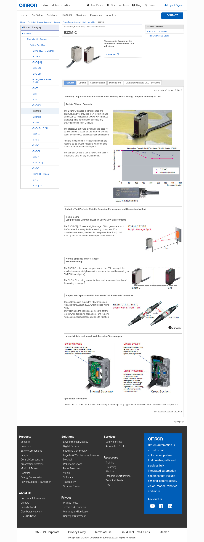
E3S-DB (36, 74)
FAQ (108, 484)
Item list (113, 54)
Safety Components (31, 450)
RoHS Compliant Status (158, 36)
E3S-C (35, 145)
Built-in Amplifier (89, 22)
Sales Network (28, 507)
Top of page (177, 422)
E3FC (35, 180)
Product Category (44, 22)
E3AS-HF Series (40, 174)
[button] (172, 15)
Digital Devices (71, 446)
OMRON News (28, 516)
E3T (34, 94)
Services (81, 15)
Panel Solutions (71, 468)
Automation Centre (116, 446)
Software (68, 477)
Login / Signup (174, 5)
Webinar (110, 471)
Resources (96, 15)
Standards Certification (118, 476)
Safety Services (114, 441)
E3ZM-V (36, 105)
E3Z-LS (36, 134)
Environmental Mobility (75, 441)
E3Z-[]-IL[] (37, 62)
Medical (67, 459)
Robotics (25, 473)
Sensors (57, 22)
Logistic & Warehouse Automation (81, 455)
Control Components (32, 459)
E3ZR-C (36, 56)
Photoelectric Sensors (71, 22)
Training (110, 462)
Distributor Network (31, 511)
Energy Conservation (32, 477)
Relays (24, 455)
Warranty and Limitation (76, 511)
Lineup (82, 83)
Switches (26, 446)
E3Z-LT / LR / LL (40, 128)
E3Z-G (35, 139)
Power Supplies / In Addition (36, 481)
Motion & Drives (29, 468)
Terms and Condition (74, 507)
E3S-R (35, 168)
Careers (25, 502)
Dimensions (115, 83)
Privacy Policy (70, 502)
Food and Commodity (75, 450)
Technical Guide (114, 480)
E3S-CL (36, 151)
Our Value (37, 15)
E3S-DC (36, 68)
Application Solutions (157, 31)
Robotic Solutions (72, 464)
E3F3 (35, 88)
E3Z (34, 99)
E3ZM (35, 122)
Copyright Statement (74, 516)
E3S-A (35, 157)
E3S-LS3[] (37, 162)
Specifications (97, 83)
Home (24, 15)
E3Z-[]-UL (37, 185)
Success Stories (72, 486)
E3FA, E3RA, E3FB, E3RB (42, 81)
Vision (66, 473)
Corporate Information (33, 498)
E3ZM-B (36, 117)
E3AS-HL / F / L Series (43, 51)
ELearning (111, 467)
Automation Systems (32, 464)
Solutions (52, 15)
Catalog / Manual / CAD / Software (143, 83)
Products (67, 15)
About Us (111, 15)
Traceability (69, 481)
